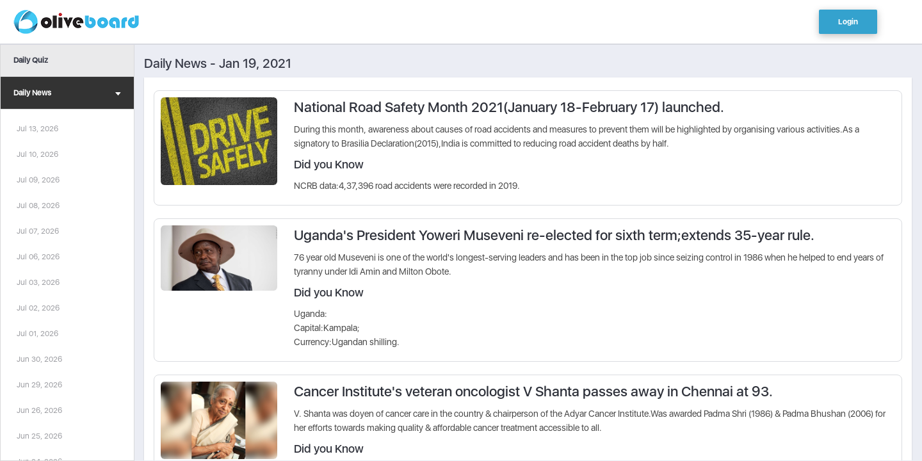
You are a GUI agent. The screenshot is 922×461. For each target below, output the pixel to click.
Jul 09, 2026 (38, 179)
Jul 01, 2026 (37, 333)
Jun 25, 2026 (39, 436)
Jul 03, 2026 (38, 282)
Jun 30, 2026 (39, 359)
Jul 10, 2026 (37, 154)
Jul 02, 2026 (38, 307)
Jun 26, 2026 (39, 410)
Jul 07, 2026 (38, 231)
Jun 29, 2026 (39, 384)
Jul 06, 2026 (38, 256)
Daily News (67, 94)
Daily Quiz (30, 60)
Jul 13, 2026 (37, 128)
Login (848, 21)
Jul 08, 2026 (38, 205)
